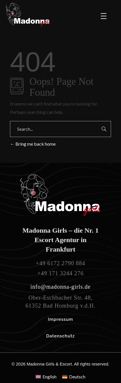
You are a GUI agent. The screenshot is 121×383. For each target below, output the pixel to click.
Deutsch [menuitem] (77, 376)
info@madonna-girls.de (60, 287)
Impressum (60, 319)
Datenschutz (60, 336)
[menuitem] (46, 376)
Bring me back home (33, 143)
